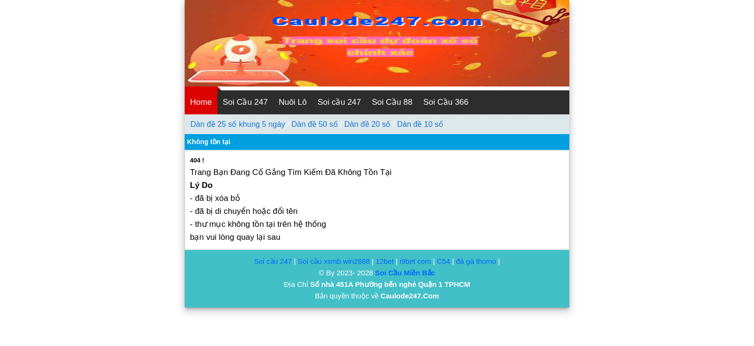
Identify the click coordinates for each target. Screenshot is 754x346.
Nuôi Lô (292, 102)
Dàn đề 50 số (314, 124)
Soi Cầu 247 (245, 102)
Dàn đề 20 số (367, 124)
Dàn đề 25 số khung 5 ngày (237, 124)
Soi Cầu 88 (392, 102)
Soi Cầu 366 (445, 102)
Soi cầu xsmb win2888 (334, 261)
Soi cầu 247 (339, 102)
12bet (385, 261)
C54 (443, 261)
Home (201, 102)
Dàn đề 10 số (420, 124)
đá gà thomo (476, 261)
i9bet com (415, 261)
